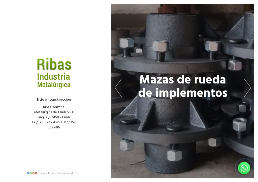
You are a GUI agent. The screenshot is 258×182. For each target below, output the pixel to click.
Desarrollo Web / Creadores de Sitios (53, 173)
